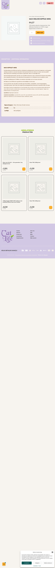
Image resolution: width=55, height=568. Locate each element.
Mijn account (33, 238)
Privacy (39, 565)
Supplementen (20, 238)
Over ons (32, 230)
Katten (33, 16)
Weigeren (37, 563)
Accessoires (19, 236)
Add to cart (40, 32)
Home (30, 16)
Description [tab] (5, 59)
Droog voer (19, 234)
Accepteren (26, 563)
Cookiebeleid (35, 565)
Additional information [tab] (20, 59)
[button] (52, 552)
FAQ (31, 232)
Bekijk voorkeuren (48, 563)
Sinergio (46, 255)
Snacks (18, 230)
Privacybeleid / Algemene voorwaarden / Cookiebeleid (26, 255)
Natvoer (18, 232)
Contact (32, 236)
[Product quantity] (32, 32)
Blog (31, 234)
